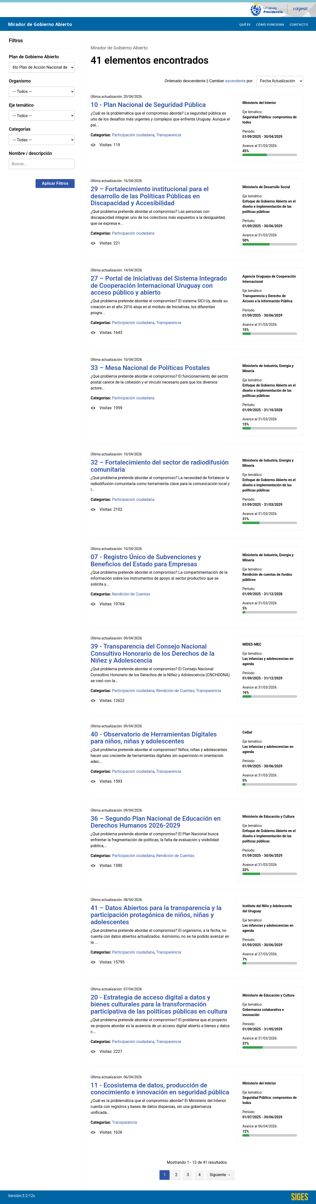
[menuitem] (245, 24)
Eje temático (21, 105)
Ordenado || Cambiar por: (209, 81)
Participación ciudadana (133, 135)
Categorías (20, 129)
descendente (194, 81)
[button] (55, 183)
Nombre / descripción (30, 153)
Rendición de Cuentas (131, 594)
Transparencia (168, 135)
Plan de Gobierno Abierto (34, 56)
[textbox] (42, 164)
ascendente (235, 81)
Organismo (20, 80)
